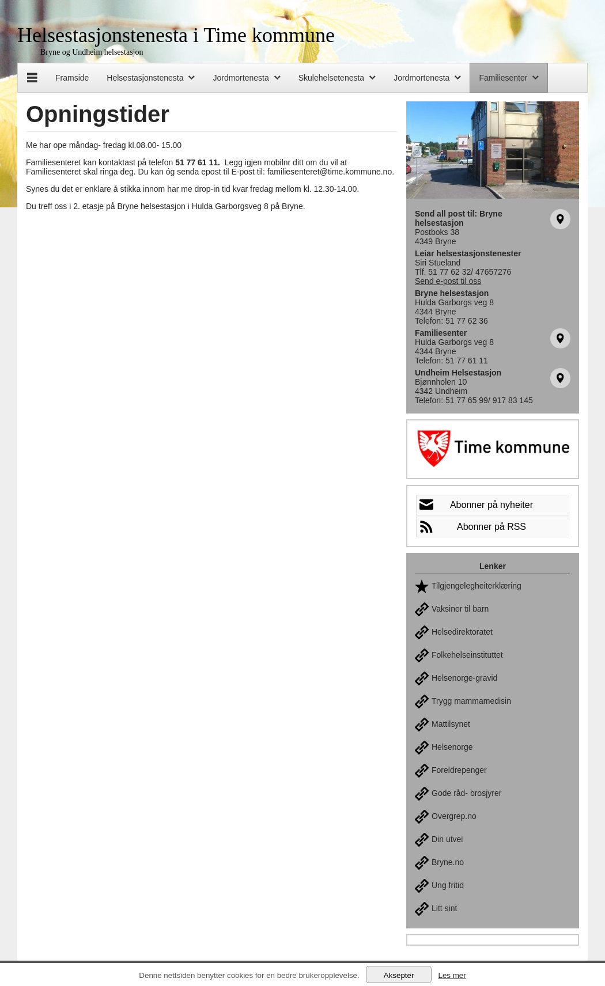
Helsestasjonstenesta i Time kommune (176, 35)
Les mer (452, 975)
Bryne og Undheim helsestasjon (91, 52)
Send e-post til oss (448, 281)
